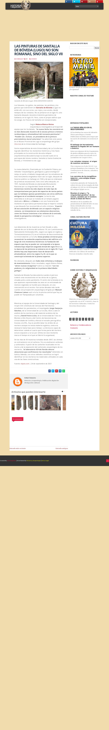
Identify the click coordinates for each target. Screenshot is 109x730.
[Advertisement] (54, 26)
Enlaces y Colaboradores (80, 325)
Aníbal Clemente (30, 378)
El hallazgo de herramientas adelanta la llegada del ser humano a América (85, 146)
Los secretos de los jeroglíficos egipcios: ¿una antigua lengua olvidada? (83, 178)
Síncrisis (17, 144)
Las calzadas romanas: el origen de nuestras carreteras (84, 162)
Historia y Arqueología (34, 460)
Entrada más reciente (18, 448)
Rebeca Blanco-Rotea (45, 124)
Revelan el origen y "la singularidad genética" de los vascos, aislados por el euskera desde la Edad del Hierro (83, 195)
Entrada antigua (62, 448)
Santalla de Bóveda (44, 108)
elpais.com (25, 364)
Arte (26, 59)
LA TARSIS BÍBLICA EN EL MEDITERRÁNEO (81, 128)
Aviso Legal (45, 460)
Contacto (74, 328)
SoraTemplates (11, 460)
